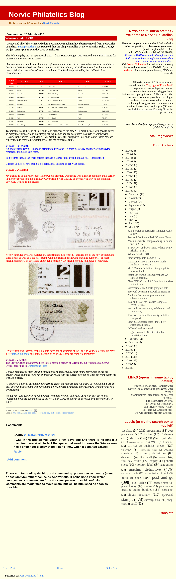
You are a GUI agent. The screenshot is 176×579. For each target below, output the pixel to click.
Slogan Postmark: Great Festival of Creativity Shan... (146, 333)
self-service (56, 413)
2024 (128, 157)
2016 (128, 187)
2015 (128, 190)
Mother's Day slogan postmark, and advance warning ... (146, 297)
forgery (153, 460)
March (132, 227)
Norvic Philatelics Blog (47, 14)
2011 (128, 356)
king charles (166, 464)
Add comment (16, 459)
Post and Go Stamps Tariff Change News (149, 237)
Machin (134, 438)
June (131, 216)
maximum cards (129, 473)
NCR (24, 413)
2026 (128, 150)
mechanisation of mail (156, 473)
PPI (150, 438)
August (133, 208)
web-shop (129, 70)
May (131, 219)
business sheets (154, 445)
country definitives (153, 453)
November (134, 198)
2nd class (146, 434)
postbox (148, 486)
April (132, 223)
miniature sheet (131, 477)
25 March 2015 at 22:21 (40, 435)
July (131, 212)
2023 (128, 161)
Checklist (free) (158, 409)
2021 (128, 168)
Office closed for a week (141, 328)
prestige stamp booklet (136, 489)
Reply (18, 451)
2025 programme (150, 430)
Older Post (111, 568)
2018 (128, 179)
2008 (128, 367)
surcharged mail (152, 499)
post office (139, 482)
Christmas (167, 434)
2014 (128, 346)
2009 (128, 364)
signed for (167, 489)
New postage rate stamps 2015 (144, 257)
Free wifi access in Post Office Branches (149, 291)
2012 (128, 353)
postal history (44, 413)
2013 (128, 349)
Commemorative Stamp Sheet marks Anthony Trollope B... (147, 263)
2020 (128, 172)
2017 (128, 183)
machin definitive (145, 469)
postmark (163, 486)
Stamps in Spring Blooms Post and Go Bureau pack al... (148, 276)
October (133, 201)
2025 (128, 154)
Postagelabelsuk (27, 46)
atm (14, 413)
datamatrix (127, 457)
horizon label (145, 464)
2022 (128, 165)
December (134, 194)
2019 (128, 176)
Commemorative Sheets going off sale (148, 288)
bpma (19, 413)
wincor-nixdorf (68, 413)
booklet (169, 442)
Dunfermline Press (37, 365)
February (134, 338)
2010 (128, 360)
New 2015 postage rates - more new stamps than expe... (147, 323)
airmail (152, 442)
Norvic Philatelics (51, 23)
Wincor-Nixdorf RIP (19, 38)
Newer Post (9, 568)
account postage (136, 442)
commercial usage (148, 450)
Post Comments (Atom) (31, 575)
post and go (32, 413)
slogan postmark (139, 494)
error (162, 457)
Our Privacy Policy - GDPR (158, 406)
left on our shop (20, 353)
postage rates (161, 482)
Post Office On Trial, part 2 (159, 403)
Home (60, 568)
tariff (133, 503)
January (133, 342)
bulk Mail (132, 446)
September (134, 205)
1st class (126, 430)
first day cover (131, 460)
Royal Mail (166, 438)
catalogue (126, 449)
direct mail (146, 457)
